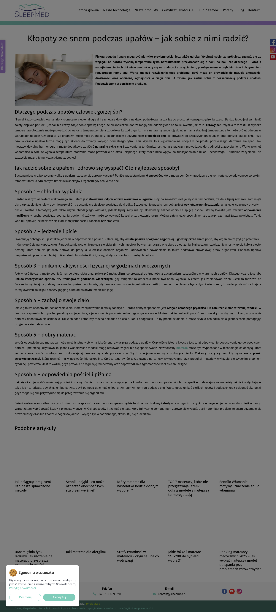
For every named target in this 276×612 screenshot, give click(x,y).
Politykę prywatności (22, 588)
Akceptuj (59, 597)
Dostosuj (25, 597)
